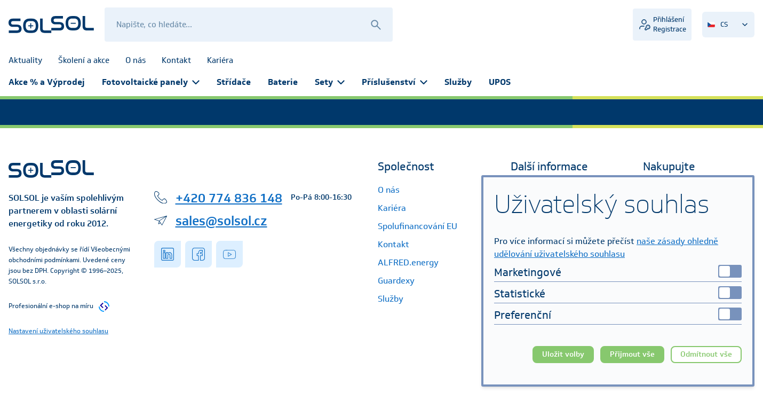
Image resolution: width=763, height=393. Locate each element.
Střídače (234, 82)
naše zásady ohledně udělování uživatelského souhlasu (606, 247)
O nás (389, 190)
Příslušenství (394, 82)
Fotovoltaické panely (151, 82)
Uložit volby (563, 354)
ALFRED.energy (408, 262)
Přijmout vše (632, 354)
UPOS (500, 82)
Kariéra (392, 208)
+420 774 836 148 (229, 197)
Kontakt (393, 244)
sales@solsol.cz (221, 220)
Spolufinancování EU (417, 226)
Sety (330, 82)
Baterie (283, 82)
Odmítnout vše (706, 354)
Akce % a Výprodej (47, 82)
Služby (458, 82)
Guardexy (396, 280)
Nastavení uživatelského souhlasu (58, 331)
